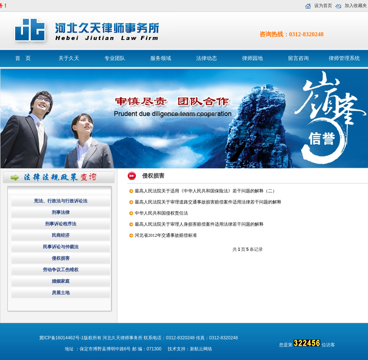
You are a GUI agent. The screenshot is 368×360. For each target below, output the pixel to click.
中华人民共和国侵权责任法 (161, 213)
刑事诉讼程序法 (60, 223)
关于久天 (68, 58)
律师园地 (252, 58)
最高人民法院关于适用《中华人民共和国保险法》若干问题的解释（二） (206, 191)
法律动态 (206, 58)
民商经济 (61, 235)
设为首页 (323, 5)
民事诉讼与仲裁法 (60, 246)
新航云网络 (201, 348)
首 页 (23, 58)
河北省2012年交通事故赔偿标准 (166, 235)
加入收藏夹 (356, 5)
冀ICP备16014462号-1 (61, 337)
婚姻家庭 (61, 281)
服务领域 (160, 58)
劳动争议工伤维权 (60, 269)
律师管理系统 (344, 58)
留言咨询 (298, 58)
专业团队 (114, 58)
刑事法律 (61, 212)
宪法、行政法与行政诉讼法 (60, 200)
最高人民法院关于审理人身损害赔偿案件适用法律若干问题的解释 (199, 224)
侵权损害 (61, 258)
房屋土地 (61, 292)
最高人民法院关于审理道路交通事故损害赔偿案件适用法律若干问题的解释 (208, 202)
